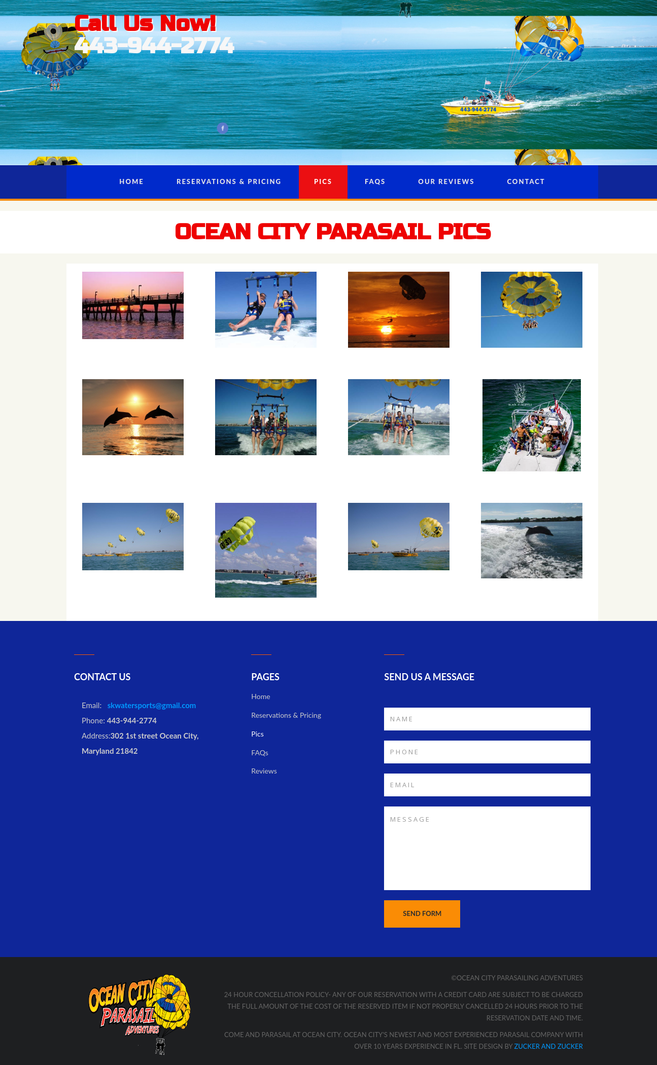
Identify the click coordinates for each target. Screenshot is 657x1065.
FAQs (375, 181)
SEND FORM (422, 913)
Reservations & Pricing (229, 181)
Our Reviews (446, 181)
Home (131, 181)
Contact (526, 181)
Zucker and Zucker (547, 1046)
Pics (323, 181)
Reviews (263, 770)
